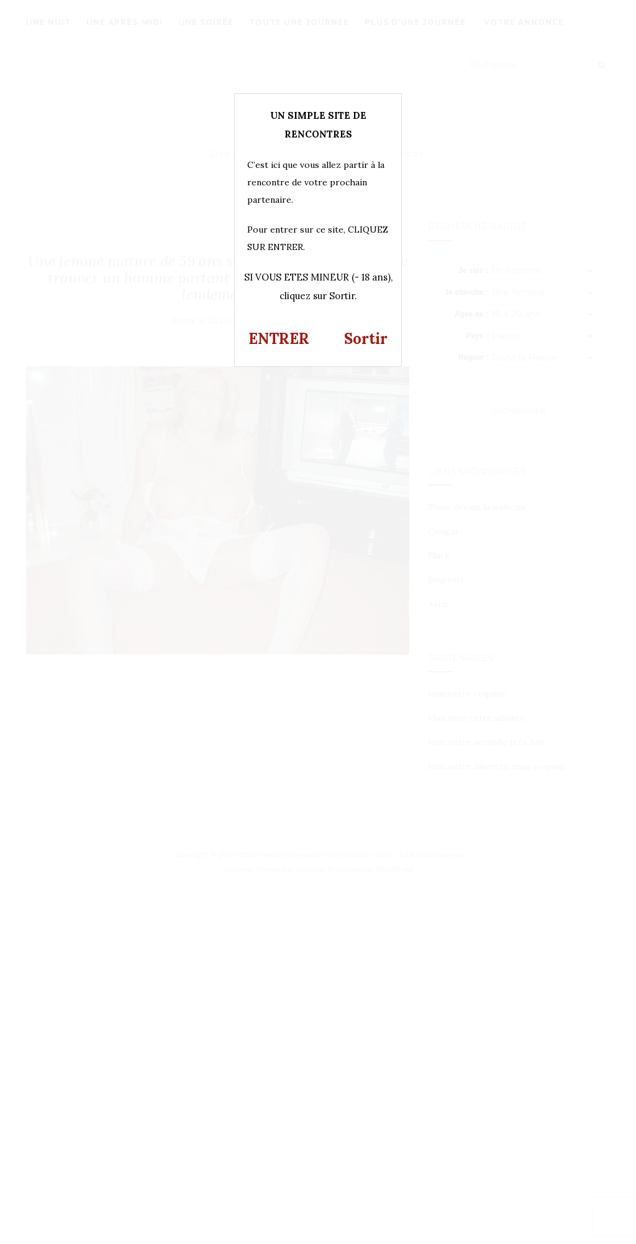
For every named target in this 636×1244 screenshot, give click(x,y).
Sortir (366, 338)
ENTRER (278, 338)
